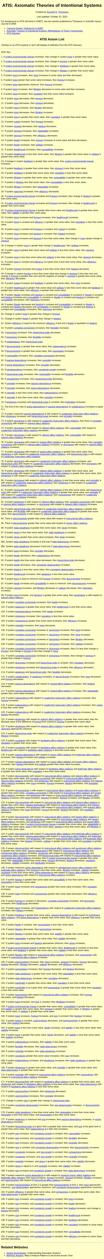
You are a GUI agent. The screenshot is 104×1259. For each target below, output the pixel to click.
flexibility (55, 328)
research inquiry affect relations (76, 1175)
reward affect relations (50, 442)
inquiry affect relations (76, 523)
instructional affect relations (79, 518)
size (37, 1002)
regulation (38, 94)
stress (17, 532)
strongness (11, 332)
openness (18, 191)
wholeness (11, 402)
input (69, 57)
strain (64, 528)
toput (15, 75)
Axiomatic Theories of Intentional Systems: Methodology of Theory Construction (44, 31)
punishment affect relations (88, 848)
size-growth (46, 1152)
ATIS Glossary (13, 33)
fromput (63, 61)
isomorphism (45, 929)
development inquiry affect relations (75, 868)
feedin (17, 140)
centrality (46, 360)
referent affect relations (39, 423)
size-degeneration (63, 1105)
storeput (39, 103)
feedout (42, 126)
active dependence (34, 868)
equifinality (40, 863)
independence (59, 346)
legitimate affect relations (88, 755)
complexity (20, 740)
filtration (64, 71)
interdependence (14, 369)
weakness (46, 574)
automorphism (22, 962)
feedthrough (19, 149)
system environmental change (19, 57)
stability (16, 213)
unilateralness (13, 342)
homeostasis (44, 925)
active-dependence (15, 365)
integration (70, 402)
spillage (39, 145)
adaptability (43, 131)
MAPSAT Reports (14, 1255)
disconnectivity (13, 346)
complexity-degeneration (48, 565)
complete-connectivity (24, 328)
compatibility (47, 149)
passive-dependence (16, 360)
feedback (64, 66)
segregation (58, 351)
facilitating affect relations (53, 740)
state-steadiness (22, 528)
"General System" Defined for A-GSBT (24, 28)
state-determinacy (60, 542)
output (17, 122)
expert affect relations (86, 762)
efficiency (42, 135)
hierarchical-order (42, 332)
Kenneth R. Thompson (57, 12)
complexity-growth (47, 369)
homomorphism (70, 1021)
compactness (12, 379)
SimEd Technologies (16, 1253)
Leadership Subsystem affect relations (79, 414)
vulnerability (12, 356)
